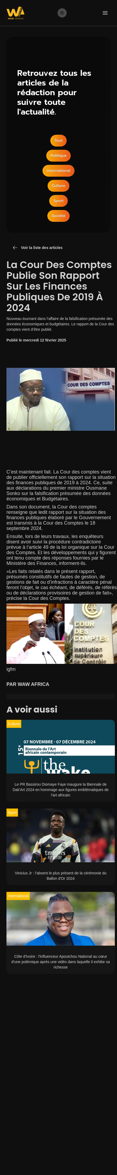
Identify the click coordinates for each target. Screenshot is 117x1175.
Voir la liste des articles (37, 247)
